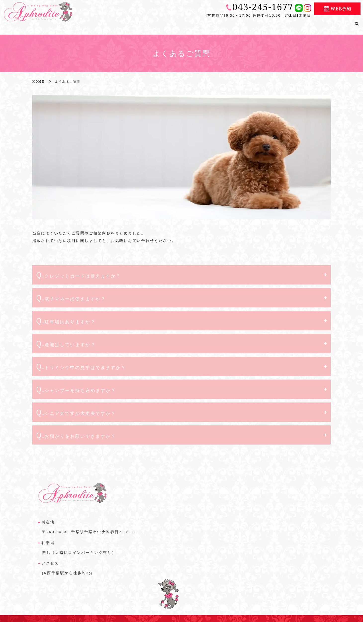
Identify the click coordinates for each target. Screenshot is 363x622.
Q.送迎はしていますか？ (65, 339)
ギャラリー (304, 23)
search (357, 23)
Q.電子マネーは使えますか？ (71, 293)
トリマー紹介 (275, 23)
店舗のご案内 (141, 23)
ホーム (116, 23)
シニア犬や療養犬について (208, 23)
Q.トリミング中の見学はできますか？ (81, 362)
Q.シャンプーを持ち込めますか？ (76, 385)
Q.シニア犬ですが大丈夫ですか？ (76, 408)
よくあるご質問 (335, 23)
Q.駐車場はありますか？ (65, 316)
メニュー (248, 23)
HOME (38, 77)
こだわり (168, 23)
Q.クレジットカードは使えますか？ (78, 270)
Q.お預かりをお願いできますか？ (76, 431)
